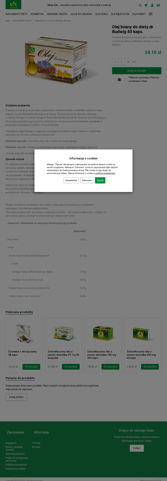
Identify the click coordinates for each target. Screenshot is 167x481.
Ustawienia (71, 180)
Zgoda (100, 180)
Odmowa (87, 180)
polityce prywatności (105, 173)
